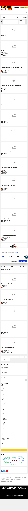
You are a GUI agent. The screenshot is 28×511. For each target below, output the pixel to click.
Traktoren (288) (5, 371)
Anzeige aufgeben (23, 7)
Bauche (3, 423)
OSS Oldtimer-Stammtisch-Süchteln (8, 235)
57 (23, 357)
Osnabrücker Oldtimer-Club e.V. (7, 218)
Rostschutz (17, 458)
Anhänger (3, 413)
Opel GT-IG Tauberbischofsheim (7, 33)
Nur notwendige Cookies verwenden (14, 261)
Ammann (3, 439)
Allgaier (3, 418)
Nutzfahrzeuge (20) (5, 372)
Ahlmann (3, 433)
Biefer (2, 427)
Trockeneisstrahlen (20, 456)
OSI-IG (2, 202)
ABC (2, 388)
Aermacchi (3, 405)
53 (13, 357)
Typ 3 (8, 459)
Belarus (3, 425)
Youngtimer (13, 462)
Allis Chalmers (4, 419)
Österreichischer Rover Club (7, 283)
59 (1, 359)
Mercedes (7, 462)
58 (25, 357)
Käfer (23, 458)
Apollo (2, 442)
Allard (2, 397)
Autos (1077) (5, 368)
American (3, 437)
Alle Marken (3, 385)
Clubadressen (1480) (4, 367)
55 (18, 357)
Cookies (14, 493)
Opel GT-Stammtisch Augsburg (7, 50)
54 (15, 357)
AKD (2, 408)
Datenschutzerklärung (6, 488)
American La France (5, 438)
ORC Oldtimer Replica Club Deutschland (9, 167)
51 (8, 357)
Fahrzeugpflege (10, 457)
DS (15, 464)
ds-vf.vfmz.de (17, 252)
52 (10, 357)
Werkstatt (3, 459)
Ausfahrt (9, 458)
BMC (2, 428)
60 (4, 359)
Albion (2, 434)
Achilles (3, 403)
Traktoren (6, 349)
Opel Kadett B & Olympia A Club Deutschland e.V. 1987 (12, 67)
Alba (2, 409)
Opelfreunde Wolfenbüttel (6, 151)
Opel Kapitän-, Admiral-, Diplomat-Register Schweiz (11, 85)
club (25, 459)
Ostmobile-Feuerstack (5, 315)
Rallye (6, 457)
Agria (2, 417)
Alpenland (3, 420)
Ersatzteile (21, 460)
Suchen (16, 7)
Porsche (21, 462)
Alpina (2, 398)
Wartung (5, 458)
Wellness (15, 457)
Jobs (14, 489)
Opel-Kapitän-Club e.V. (5, 134)
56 (20, 357)
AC (2, 389)
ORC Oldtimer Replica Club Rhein (8, 185)
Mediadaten (23, 488)
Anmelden (25, 1)
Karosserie (18, 463)
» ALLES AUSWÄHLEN (23, 261)
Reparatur (12, 464)
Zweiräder (6, 220)
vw (16, 462)
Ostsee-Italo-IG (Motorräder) (7, 330)
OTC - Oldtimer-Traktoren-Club (7, 347)
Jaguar (18, 462)
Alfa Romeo (3, 395)
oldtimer (14, 460)
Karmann (22, 457)
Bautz (2, 424)
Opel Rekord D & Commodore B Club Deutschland (11, 103)
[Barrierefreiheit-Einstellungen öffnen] (26, 257)
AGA (2, 393)
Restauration (6, 461)
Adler (2, 390)
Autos (6, 35)
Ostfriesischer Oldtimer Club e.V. (7, 299)
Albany (2, 394)
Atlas (2, 443)
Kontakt (18, 488)
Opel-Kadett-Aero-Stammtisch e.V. (8, 119)
